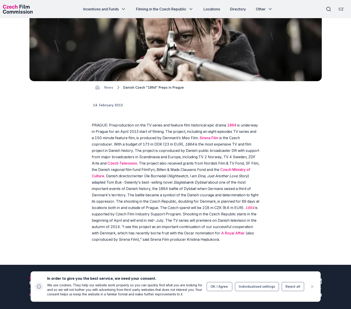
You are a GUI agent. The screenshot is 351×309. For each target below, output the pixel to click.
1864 (231, 133)
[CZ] (337, 9)
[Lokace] (108, 95)
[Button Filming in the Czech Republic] (164, 9)
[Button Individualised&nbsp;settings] (257, 286)
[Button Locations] (212, 9)
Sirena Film (209, 145)
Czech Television (122, 171)
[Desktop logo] (22, 9)
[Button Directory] (237, 9)
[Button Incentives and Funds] (105, 9)
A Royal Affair (233, 240)
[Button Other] (264, 9)
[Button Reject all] (293, 286)
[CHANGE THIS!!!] (97, 95)
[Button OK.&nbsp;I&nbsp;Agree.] (219, 286)
